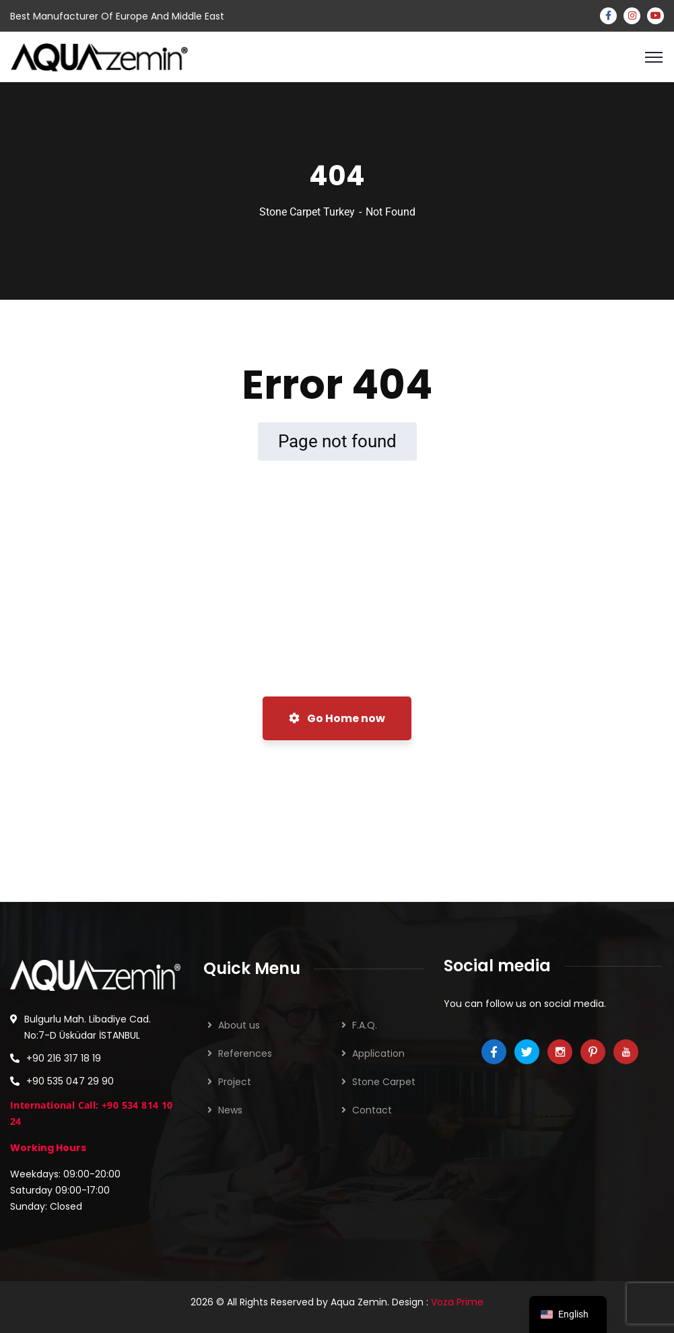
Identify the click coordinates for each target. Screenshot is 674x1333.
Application (378, 1053)
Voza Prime (457, 1302)
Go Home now (337, 718)
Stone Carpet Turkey (307, 211)
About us (239, 1025)
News (230, 1110)
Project (234, 1081)
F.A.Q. (364, 1025)
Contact (372, 1110)
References (245, 1053)
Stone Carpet (383, 1081)
